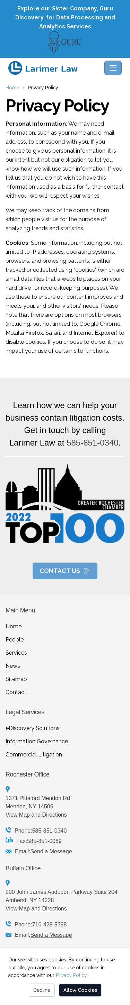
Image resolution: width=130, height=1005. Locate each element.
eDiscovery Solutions (33, 728)
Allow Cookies (80, 990)
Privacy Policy (71, 975)
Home (12, 87)
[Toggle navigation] (113, 68)
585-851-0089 (44, 841)
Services (16, 652)
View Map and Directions (36, 815)
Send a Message (51, 851)
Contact (16, 692)
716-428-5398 (49, 924)
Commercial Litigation (34, 754)
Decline (41, 990)
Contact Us (65, 571)
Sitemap (16, 679)
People (15, 639)
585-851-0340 (92, 442)
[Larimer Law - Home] (55, 68)
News (13, 666)
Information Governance (37, 741)
